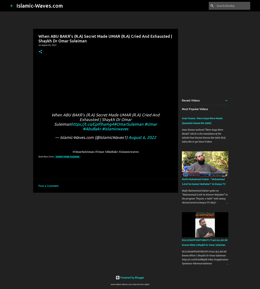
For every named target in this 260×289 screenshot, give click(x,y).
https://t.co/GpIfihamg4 (92, 124)
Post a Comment (48, 185)
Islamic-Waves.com (39, 6)
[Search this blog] (232, 6)
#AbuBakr (92, 129)
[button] (40, 52)
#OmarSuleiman (128, 124)
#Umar (150, 124)
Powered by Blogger (130, 277)
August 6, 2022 (142, 137)
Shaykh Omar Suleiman (67, 157)
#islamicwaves (115, 129)
